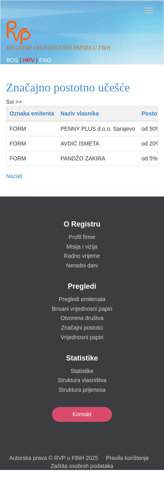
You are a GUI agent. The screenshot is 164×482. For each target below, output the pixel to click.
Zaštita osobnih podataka (82, 466)
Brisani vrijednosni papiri (82, 309)
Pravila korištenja (127, 458)
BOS (13, 60)
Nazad (14, 176)
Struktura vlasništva (82, 380)
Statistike (82, 371)
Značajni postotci (82, 327)
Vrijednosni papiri (82, 337)
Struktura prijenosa (82, 390)
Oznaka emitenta (32, 113)
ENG (45, 60)
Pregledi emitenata (82, 299)
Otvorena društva (81, 318)
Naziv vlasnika (79, 113)
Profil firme (82, 237)
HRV (29, 60)
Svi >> (14, 102)
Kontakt (81, 414)
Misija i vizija (82, 246)
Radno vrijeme (82, 256)
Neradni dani (82, 265)
